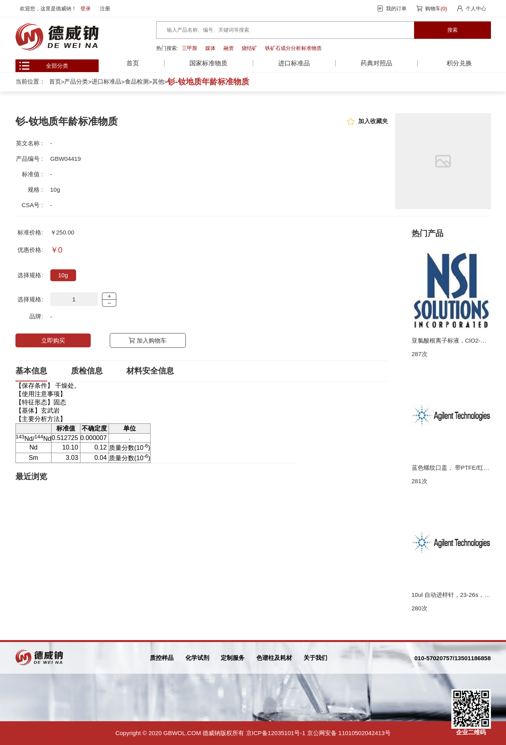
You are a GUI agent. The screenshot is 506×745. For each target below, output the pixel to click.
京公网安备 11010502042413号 (349, 733)
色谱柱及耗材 (274, 657)
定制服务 (232, 657)
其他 (158, 81)
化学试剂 (197, 657)
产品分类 (76, 81)
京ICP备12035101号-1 (276, 733)
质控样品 (162, 657)
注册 (105, 8)
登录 (85, 8)
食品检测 (137, 81)
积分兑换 (459, 63)
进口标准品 (106, 81)
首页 (132, 63)
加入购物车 (151, 340)
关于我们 (315, 657)
